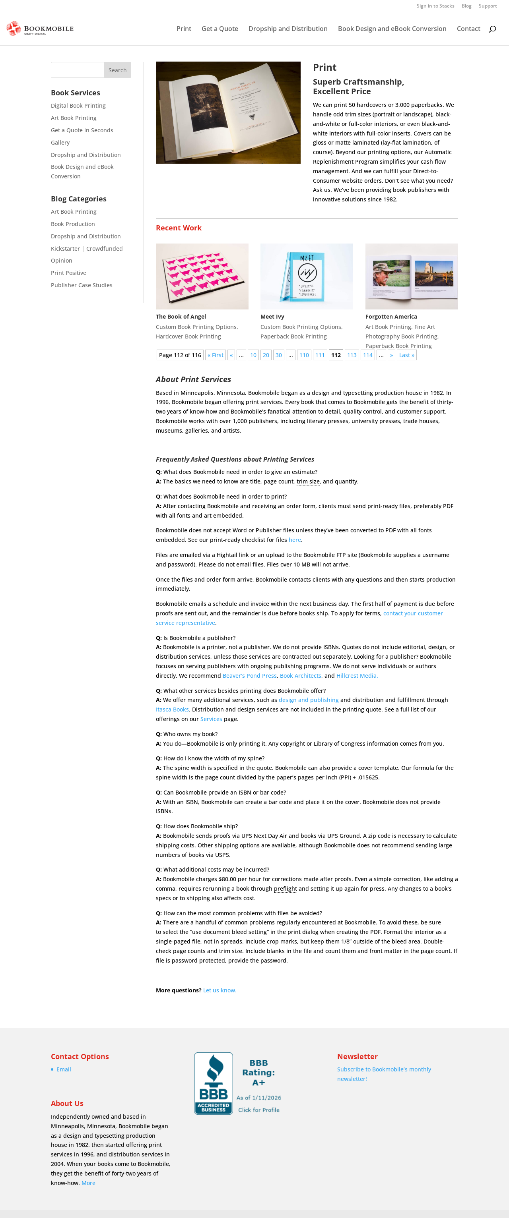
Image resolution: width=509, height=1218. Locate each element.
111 (320, 355)
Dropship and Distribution (288, 29)
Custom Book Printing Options (196, 327)
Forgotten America (391, 316)
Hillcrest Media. (357, 675)
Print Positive (68, 272)
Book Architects (300, 675)
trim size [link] (308, 481)
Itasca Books (172, 709)
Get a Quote (220, 29)
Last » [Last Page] (406, 355)
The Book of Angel (181, 316)
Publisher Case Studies (82, 285)
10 (253, 355)
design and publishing (309, 700)
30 (279, 355)
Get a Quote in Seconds (82, 130)
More (88, 1183)
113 (352, 355)
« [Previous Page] (231, 355)
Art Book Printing (74, 118)
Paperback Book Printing (293, 336)
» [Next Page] (391, 355)
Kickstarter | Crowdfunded (87, 248)
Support (488, 6)
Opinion (61, 260)
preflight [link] (285, 888)
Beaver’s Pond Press (250, 675)
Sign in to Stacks (436, 6)
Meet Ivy (272, 316)
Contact (468, 29)
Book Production (73, 224)
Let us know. (220, 990)
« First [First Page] (215, 355)
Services (211, 719)
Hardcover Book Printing (188, 336)
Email (63, 1069)
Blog (467, 6)
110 (304, 355)
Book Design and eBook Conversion (392, 29)
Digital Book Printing (78, 105)
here (295, 539)
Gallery (60, 142)
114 (368, 355)
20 (266, 355)
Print (184, 29)
